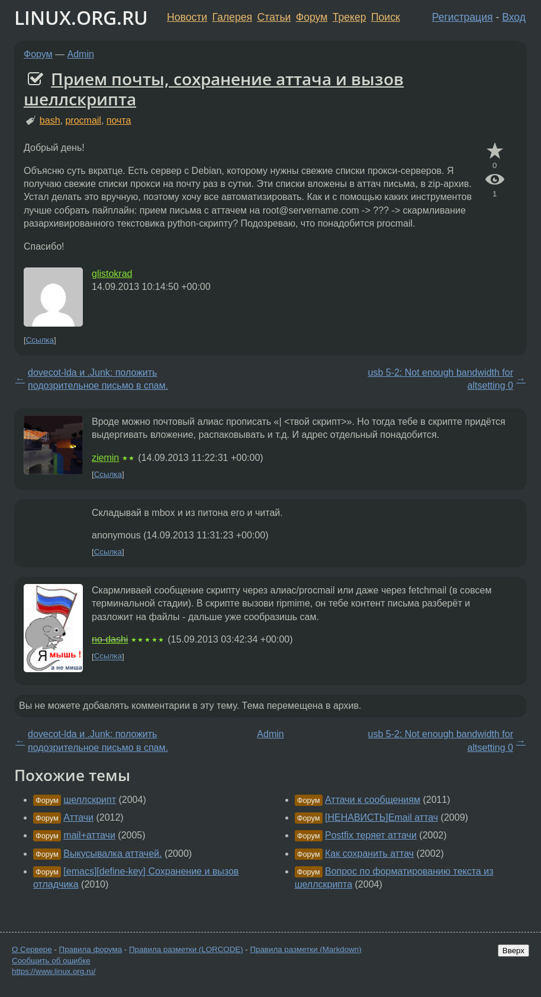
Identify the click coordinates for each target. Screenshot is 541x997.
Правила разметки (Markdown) (305, 949)
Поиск (385, 17)
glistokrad (112, 274)
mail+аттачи (89, 835)
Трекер (349, 17)
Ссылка (40, 339)
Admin (80, 54)
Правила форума (91, 949)
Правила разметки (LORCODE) (186, 949)
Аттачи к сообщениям (372, 800)
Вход (514, 17)
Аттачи (78, 817)
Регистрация (462, 17)
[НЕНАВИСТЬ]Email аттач (381, 817)
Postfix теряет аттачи (371, 835)
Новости (187, 17)
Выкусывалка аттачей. (112, 853)
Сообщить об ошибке (51, 960)
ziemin (105, 458)
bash (50, 120)
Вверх (513, 950)
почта (119, 120)
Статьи (274, 17)
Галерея (232, 17)
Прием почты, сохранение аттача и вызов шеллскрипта (214, 88)
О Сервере (32, 949)
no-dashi (110, 639)
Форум (311, 17)
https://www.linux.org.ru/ (53, 971)
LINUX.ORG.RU (81, 17)
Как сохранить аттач (369, 853)
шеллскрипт (89, 800)
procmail (83, 120)
